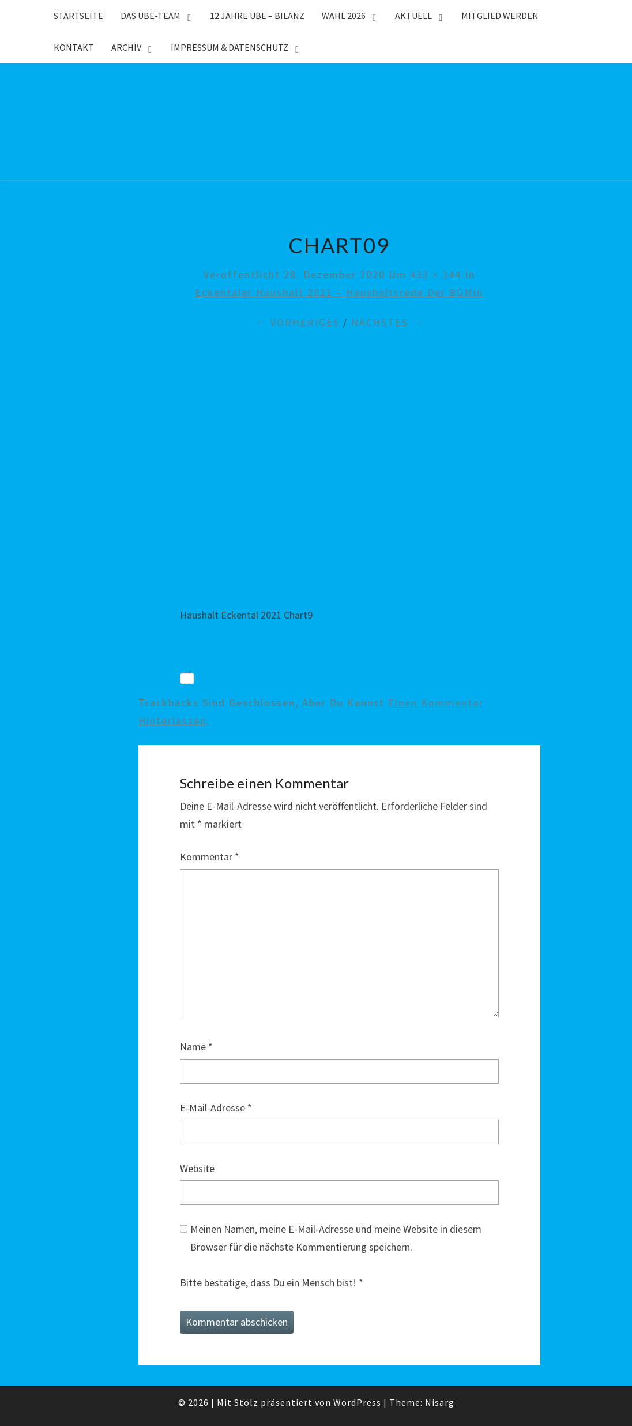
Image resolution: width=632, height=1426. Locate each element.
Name (196, 1046)
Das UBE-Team (150, 15)
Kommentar (209, 856)
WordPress (357, 1402)
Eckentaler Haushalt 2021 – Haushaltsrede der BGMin (339, 292)
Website (197, 1168)
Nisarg (439, 1402)
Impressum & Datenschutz (229, 47)
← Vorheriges (297, 322)
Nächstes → (387, 322)
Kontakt (74, 47)
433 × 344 (435, 274)
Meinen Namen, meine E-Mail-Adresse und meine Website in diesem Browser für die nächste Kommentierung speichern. (335, 1237)
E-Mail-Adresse (216, 1107)
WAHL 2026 (344, 15)
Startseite (78, 15)
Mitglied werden (500, 15)
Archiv (126, 47)
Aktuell (413, 15)
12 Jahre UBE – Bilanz (257, 15)
